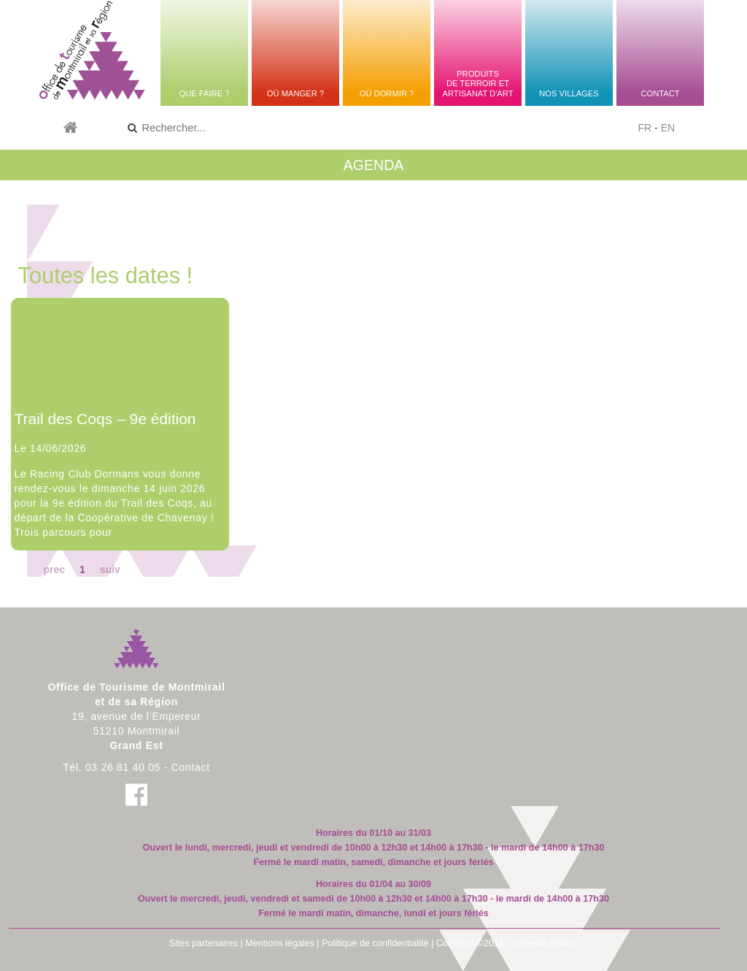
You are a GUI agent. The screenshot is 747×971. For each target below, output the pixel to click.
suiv (110, 569)
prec (55, 569)
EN (668, 128)
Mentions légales (279, 943)
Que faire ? (204, 93)
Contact (659, 93)
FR (645, 128)
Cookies (453, 943)
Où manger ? (295, 93)
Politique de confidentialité (375, 943)
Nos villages (568, 93)
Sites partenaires (204, 943)
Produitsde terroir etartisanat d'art (477, 83)
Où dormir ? (387, 93)
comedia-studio (543, 943)
